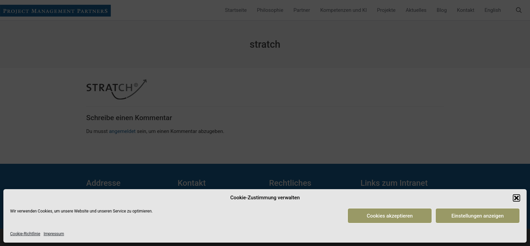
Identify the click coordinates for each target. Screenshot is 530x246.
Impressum (54, 233)
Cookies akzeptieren (390, 216)
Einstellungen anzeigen (478, 216)
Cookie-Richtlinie (25, 233)
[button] (516, 198)
